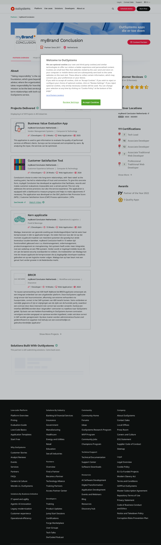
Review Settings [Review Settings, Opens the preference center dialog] (71, 102)
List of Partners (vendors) (55, 95)
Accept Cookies (91, 102)
